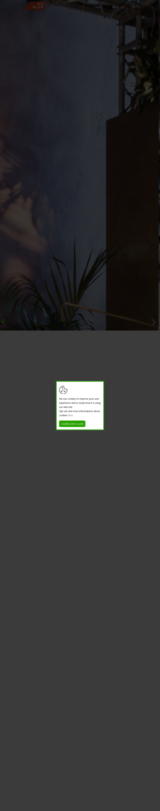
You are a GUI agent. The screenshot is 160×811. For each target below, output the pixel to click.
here (70, 415)
